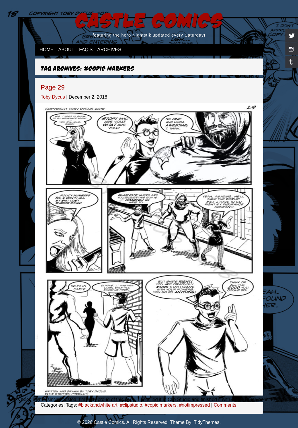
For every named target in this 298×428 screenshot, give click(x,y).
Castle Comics (149, 19)
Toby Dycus (53, 96)
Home (47, 49)
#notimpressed (194, 405)
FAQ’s (86, 49)
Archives (109, 49)
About (66, 49)
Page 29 (53, 87)
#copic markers (160, 405)
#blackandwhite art (97, 405)
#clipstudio (131, 405)
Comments (225, 405)
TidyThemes (206, 422)
